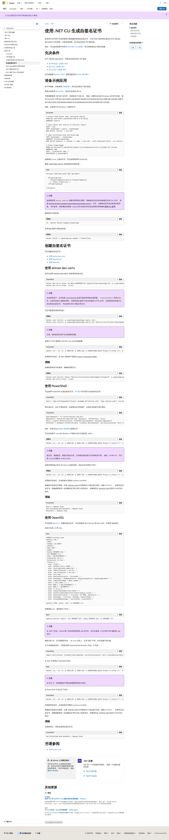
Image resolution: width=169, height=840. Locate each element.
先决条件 (133, 28)
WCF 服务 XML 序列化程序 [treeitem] (15, 72)
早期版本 (98, 833)
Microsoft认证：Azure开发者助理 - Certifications (61, 810)
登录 (164, 3)
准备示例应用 (134, 31)
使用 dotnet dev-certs (57, 256)
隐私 (118, 833)
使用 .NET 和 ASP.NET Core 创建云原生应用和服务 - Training (65, 799)
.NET (52, 24)
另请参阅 (133, 36)
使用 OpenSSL (54, 262)
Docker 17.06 (59, 74)
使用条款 (142, 833)
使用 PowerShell (55, 259)
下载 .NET (162, 9)
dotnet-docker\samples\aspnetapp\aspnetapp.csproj (70, 203)
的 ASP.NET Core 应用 (74, 46)
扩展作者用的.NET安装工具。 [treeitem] (16, 60)
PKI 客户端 (79, 391)
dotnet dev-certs (55, 749)
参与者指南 (53, 770)
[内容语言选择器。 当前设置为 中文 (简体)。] (8, 833)
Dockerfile (59, 91)
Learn (47, 24)
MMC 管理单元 (64, 428)
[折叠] (37, 24)
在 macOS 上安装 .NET (57, 69)
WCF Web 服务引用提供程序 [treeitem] (15, 66)
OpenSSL (55, 523)
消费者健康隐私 (129, 833)
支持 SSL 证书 (110, 206)
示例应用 (66, 86)
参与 (112, 833)
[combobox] (21, 28)
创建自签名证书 (135, 33)
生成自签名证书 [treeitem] (11, 63)
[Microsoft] (4, 3)
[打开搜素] (160, 3)
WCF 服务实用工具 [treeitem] (12, 69)
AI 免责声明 (89, 833)
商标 (148, 833)
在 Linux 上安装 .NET (56, 66)
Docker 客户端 (82, 74)
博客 (105, 833)
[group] (84, 284)
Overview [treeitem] (9, 54)
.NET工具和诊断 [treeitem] (9, 32)
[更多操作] (122, 24)
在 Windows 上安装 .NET (58, 63)
